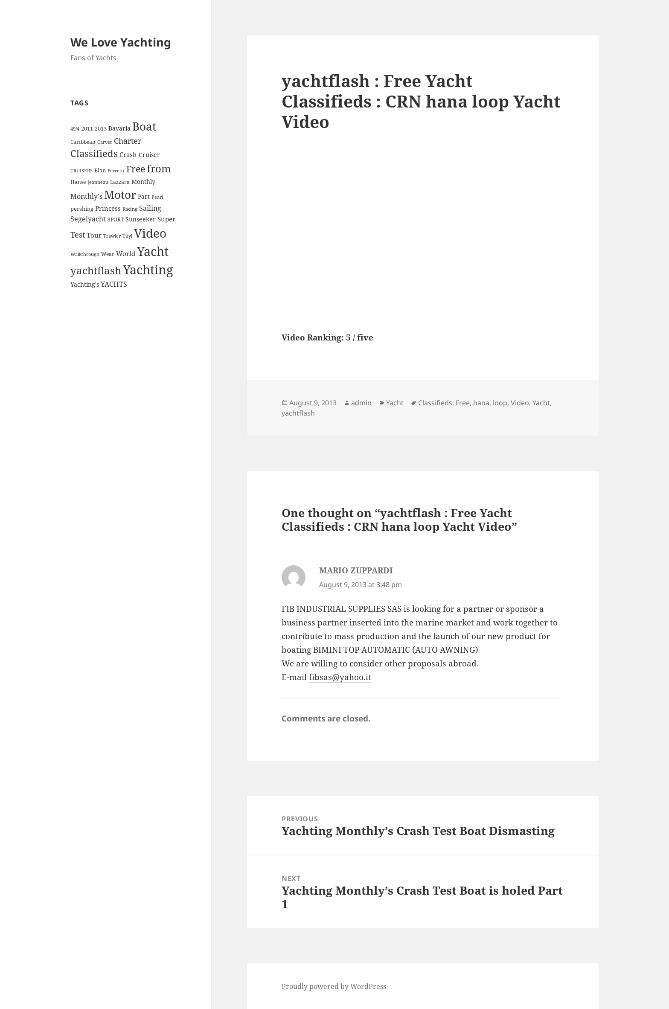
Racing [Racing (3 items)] (129, 209)
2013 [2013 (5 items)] (101, 128)
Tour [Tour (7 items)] (94, 235)
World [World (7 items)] (125, 253)
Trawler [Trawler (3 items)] (112, 236)
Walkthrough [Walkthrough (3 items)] (84, 254)
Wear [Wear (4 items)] (107, 254)
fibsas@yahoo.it (340, 677)
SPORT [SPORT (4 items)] (116, 219)
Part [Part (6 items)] (144, 196)
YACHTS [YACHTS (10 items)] (114, 284)
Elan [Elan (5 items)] (100, 170)
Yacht (395, 402)
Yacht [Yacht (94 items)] (153, 251)
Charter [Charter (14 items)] (127, 141)
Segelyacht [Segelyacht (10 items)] (88, 219)
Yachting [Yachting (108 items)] (148, 269)
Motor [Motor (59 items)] (120, 194)
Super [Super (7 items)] (166, 219)
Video (520, 402)
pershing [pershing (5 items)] (81, 208)
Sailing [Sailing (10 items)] (150, 208)
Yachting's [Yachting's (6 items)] (84, 284)
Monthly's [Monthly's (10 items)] (86, 196)
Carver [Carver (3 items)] (104, 142)
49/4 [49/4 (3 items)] (74, 129)
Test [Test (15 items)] (77, 234)
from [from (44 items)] (159, 168)
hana (481, 402)
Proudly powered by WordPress (334, 986)
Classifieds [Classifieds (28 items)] (94, 153)
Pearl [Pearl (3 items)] (157, 197)
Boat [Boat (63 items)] (144, 126)
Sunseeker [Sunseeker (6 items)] (140, 219)
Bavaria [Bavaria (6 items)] (119, 128)
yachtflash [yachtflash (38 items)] (95, 270)
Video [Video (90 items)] (150, 233)
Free (463, 402)
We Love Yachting (120, 42)
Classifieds (435, 402)
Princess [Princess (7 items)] (108, 208)
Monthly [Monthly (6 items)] (143, 181)
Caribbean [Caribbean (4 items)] (83, 141)
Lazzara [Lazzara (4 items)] (120, 182)
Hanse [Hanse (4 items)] (78, 182)
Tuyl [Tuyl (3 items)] (127, 236)
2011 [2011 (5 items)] (87, 128)
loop (500, 402)
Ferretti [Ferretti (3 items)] (116, 171)
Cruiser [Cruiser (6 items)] (149, 155)
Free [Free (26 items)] (135, 169)
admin (361, 402)
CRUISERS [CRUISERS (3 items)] (81, 171)
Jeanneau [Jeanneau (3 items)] (97, 182)
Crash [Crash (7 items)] (128, 154)
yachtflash (298, 413)
